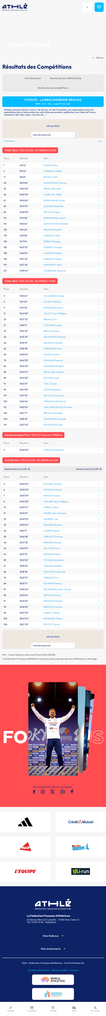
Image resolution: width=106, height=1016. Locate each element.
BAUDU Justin (51, 176)
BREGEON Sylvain (53, 606)
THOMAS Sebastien (54, 560)
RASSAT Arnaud (52, 495)
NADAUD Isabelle (53, 565)
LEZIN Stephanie (52, 389)
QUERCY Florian (52, 612)
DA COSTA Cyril (52, 548)
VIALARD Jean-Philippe (56, 501)
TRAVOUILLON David (55, 401)
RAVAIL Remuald (52, 188)
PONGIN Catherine (54, 449)
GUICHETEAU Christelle (56, 223)
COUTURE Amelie (53, 325)
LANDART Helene (53, 253)
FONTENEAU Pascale (55, 418)
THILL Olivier (50, 383)
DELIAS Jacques (52, 212)
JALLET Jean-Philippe (55, 313)
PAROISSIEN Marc (53, 348)
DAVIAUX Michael (53, 600)
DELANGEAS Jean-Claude (57, 589)
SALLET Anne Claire (54, 395)
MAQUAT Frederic (53, 259)
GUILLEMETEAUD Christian (58, 407)
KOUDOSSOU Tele (53, 424)
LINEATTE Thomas (53, 536)
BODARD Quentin (53, 524)
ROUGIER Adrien (52, 554)
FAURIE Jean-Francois (55, 513)
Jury (100, 141)
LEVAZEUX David (53, 489)
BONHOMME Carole (54, 200)
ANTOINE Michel (52, 595)
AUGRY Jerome (52, 354)
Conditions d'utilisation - (39, 970)
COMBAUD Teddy (53, 171)
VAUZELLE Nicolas (53, 342)
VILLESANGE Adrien (54, 295)
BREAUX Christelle (53, 413)
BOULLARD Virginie (54, 372)
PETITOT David (51, 624)
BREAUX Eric (50, 319)
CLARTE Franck (51, 530)
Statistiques (9, 141)
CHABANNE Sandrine (55, 270)
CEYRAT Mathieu (52, 301)
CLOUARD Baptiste (54, 206)
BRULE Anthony (52, 330)
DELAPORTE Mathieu (55, 336)
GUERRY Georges (53, 247)
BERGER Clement (53, 542)
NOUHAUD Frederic (54, 366)
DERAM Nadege (52, 241)
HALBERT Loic (51, 519)
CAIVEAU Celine (52, 235)
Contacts (74, 970)
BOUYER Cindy (51, 377)
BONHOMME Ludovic (55, 218)
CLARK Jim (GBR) (53, 194)
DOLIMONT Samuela (55, 571)
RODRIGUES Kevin (53, 307)
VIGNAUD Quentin (53, 360)
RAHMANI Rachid (52, 229)
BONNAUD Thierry (53, 618)
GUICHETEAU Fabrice (55, 182)
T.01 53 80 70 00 (35, 922)
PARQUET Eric (51, 577)
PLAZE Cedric (51, 165)
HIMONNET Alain (53, 264)
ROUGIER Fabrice (53, 583)
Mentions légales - (60, 970)
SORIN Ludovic (51, 507)
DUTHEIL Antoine (53, 483)
